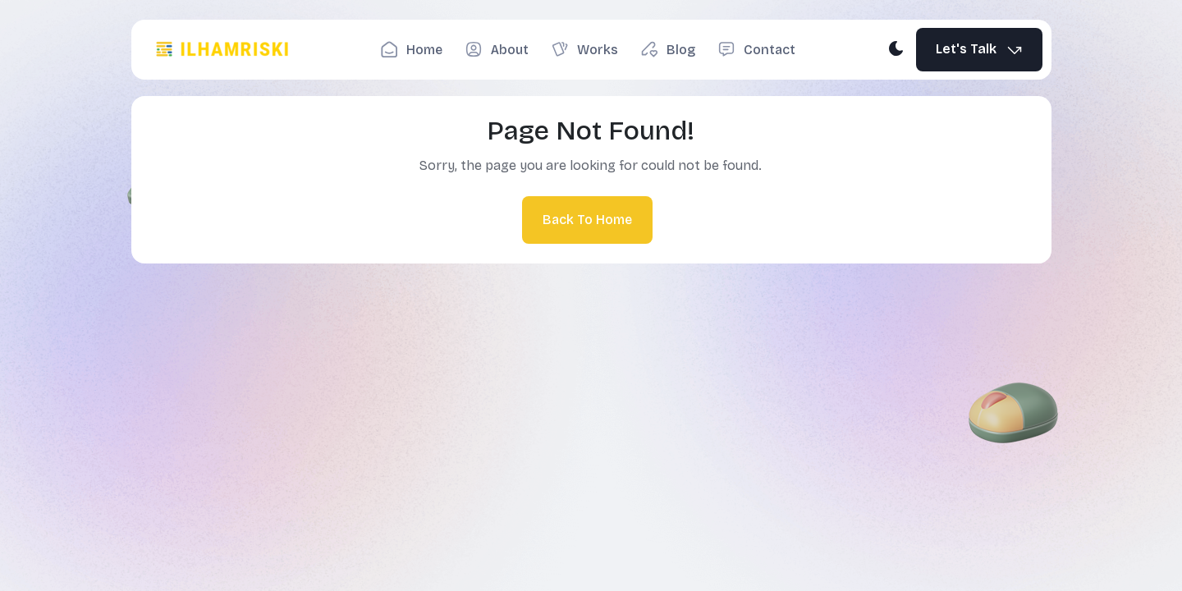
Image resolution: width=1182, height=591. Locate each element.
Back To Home (587, 219)
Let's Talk (980, 49)
